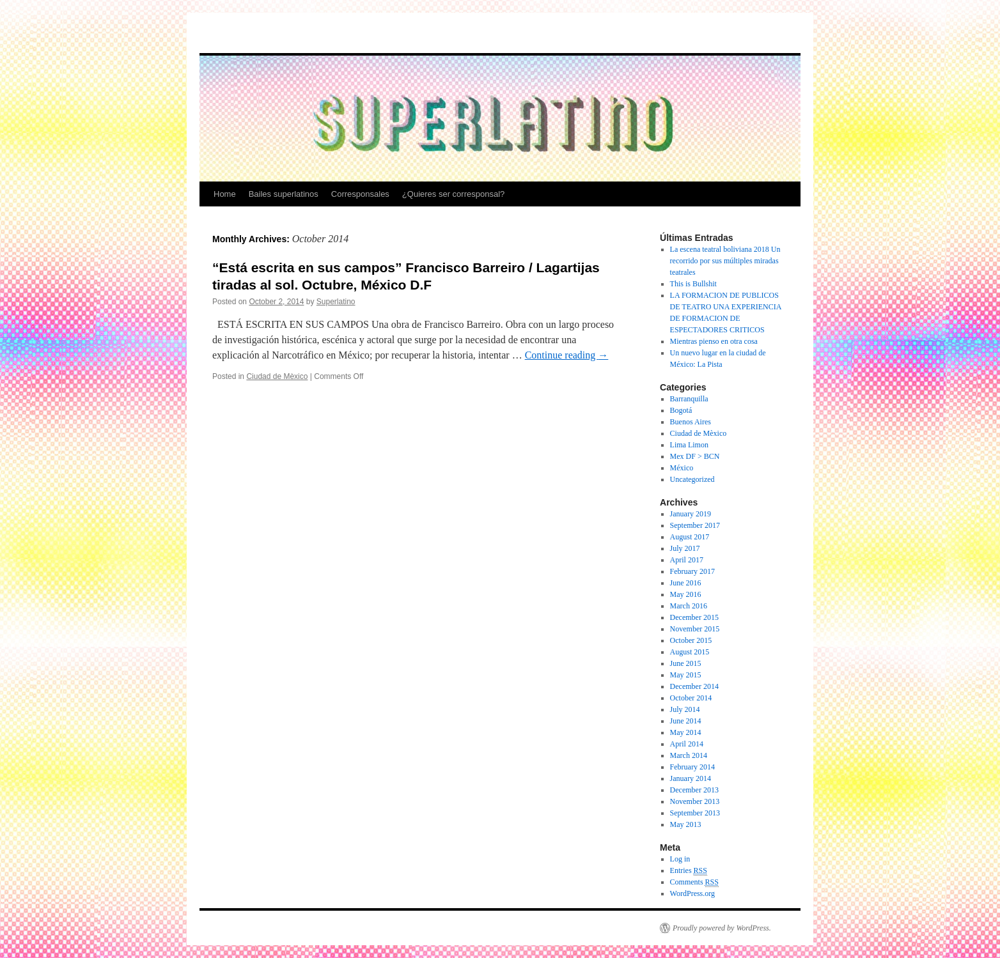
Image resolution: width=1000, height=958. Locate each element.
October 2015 (691, 640)
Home (225, 194)
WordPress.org (692, 893)
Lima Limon (689, 444)
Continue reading (567, 355)
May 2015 (685, 674)
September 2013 (695, 812)
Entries (688, 871)
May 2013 (685, 824)
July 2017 (685, 548)
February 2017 (692, 571)
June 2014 (685, 720)
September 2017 (695, 525)
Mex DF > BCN (695, 456)
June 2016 (685, 582)
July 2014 (685, 709)
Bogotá (681, 410)
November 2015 (695, 628)
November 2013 (695, 801)
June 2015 (685, 663)
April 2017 (686, 559)
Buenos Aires (690, 421)
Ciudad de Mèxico (277, 376)
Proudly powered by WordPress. (722, 927)
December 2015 (694, 617)
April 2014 (686, 743)
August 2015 (690, 651)
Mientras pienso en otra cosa (714, 341)
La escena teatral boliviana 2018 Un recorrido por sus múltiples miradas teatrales (725, 261)
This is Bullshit (693, 283)
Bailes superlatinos (283, 194)
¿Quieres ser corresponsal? (453, 194)
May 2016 (685, 594)
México (682, 467)
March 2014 (688, 755)
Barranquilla (689, 398)
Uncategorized (692, 479)
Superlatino (335, 301)
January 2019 (690, 513)
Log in (680, 858)
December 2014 (694, 686)
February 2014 (692, 766)
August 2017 (690, 536)
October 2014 (691, 697)
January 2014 (690, 778)
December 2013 (694, 789)
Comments (694, 882)
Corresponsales (360, 194)
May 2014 (685, 732)
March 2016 (688, 605)
